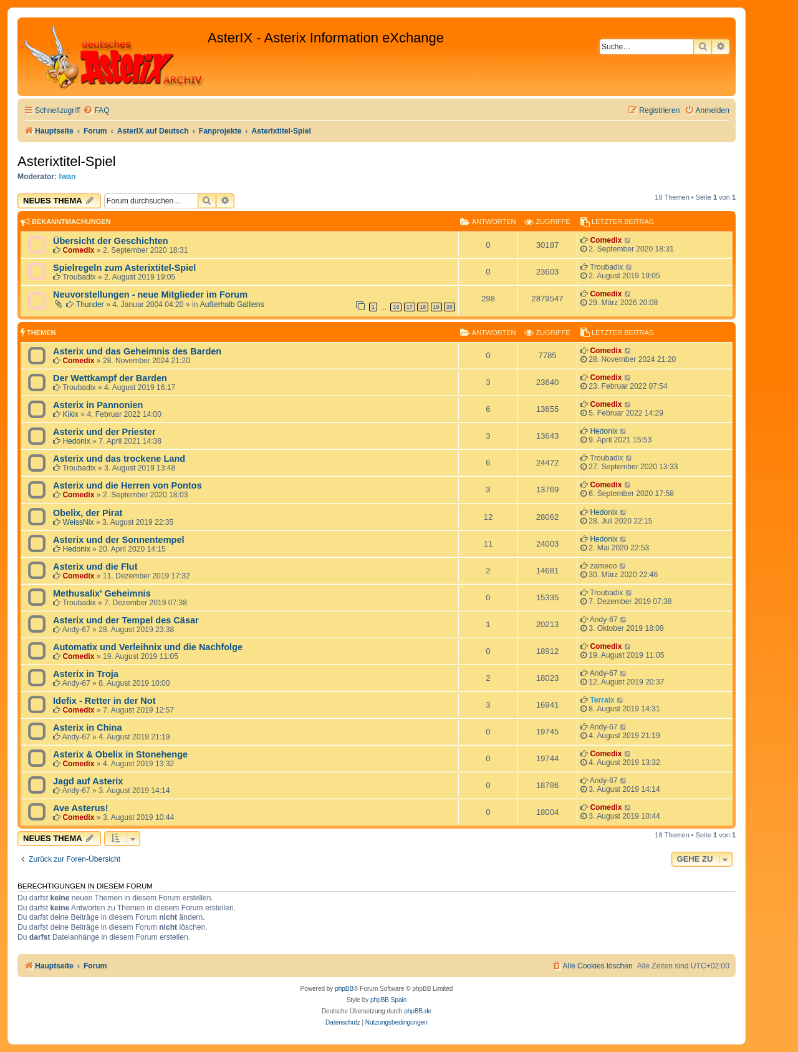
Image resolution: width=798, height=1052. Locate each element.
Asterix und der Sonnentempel (119, 540)
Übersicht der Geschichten (110, 241)
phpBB (344, 988)
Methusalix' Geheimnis (102, 593)
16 (396, 307)
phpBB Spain (388, 999)
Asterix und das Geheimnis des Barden (137, 351)
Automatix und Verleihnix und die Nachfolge (148, 647)
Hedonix (76, 441)
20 (449, 307)
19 (436, 307)
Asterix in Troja (85, 674)
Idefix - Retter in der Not (104, 701)
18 (423, 307)
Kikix (70, 414)
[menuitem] (96, 110)
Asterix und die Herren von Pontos (127, 485)
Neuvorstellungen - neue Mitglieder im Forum (150, 295)
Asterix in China (87, 728)
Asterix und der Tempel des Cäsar (126, 620)
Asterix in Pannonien (98, 405)
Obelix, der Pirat (87, 513)
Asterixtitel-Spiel (66, 161)
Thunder (90, 304)
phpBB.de (417, 1011)
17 (409, 307)
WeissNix (78, 522)
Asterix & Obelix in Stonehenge (120, 754)
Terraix (602, 700)
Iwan (67, 176)
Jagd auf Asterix (88, 781)
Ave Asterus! (80, 808)
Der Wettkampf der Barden (110, 378)
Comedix (78, 250)
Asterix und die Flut (95, 567)
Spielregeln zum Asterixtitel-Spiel (124, 268)
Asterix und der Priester (104, 432)
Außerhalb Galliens (232, 304)
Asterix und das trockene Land (119, 459)
